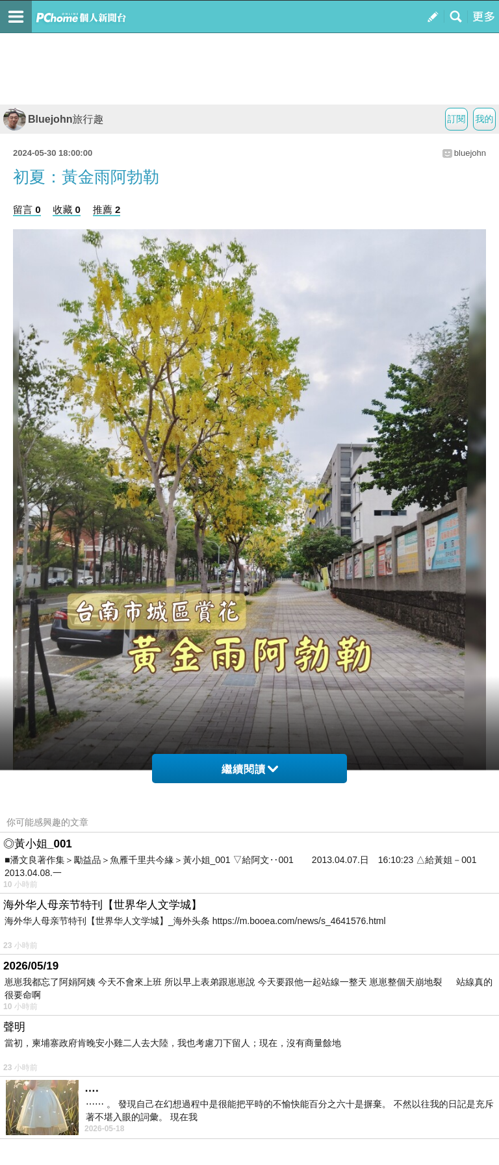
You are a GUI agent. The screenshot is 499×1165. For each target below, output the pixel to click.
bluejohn (470, 153)
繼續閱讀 (250, 769)
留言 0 (27, 209)
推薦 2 (107, 209)
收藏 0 (67, 209)
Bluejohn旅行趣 (53, 119)
